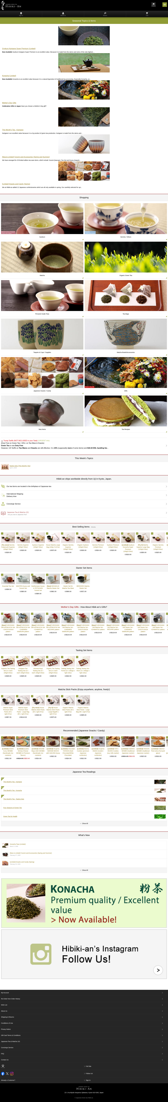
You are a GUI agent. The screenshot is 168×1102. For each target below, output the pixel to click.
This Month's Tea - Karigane (12, 130)
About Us (63, 14)
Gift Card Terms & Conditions (10, 1035)
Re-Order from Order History (10, 999)
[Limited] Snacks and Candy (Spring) (16, 184)
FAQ (2, 1054)
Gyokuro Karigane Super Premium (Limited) (18, 49)
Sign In (21, 14)
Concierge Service (7, 1047)
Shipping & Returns (7, 1017)
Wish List (4, 1005)
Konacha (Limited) (9, 76)
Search (105, 14)
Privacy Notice (6, 1029)
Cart (147, 14)
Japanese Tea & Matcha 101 (10, 1041)
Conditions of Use (7, 1023)
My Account (5, 993)
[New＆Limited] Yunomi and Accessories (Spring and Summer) (26, 157)
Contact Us (4, 1060)
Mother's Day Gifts (9, 103)
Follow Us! (89, 1073)
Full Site (88, 1066)
